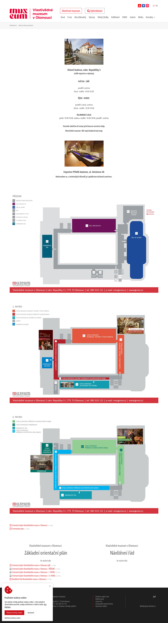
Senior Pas (98, 601)
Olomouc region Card (102, 596)
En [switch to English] (157, 5)
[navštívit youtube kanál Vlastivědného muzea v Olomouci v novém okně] (154, 596)
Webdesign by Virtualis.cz (148, 606)
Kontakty (150, 17)
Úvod (63, 17)
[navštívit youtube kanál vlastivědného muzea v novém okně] (139, 5)
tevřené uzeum (71, 11)
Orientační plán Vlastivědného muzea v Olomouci (30, 525)
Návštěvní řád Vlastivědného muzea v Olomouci (29, 579)
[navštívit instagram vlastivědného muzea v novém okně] (147, 5)
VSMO (124, 17)
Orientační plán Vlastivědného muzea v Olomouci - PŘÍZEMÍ (33, 568)
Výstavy (92, 17)
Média (140, 17)
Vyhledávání (94, 11)
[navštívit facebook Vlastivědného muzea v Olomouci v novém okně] (155, 596)
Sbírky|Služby (103, 17)
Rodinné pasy (99, 599)
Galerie (133, 17)
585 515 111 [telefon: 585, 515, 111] (51, 603)
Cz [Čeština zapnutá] (154, 5)
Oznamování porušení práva (104, 603)
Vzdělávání (115, 17)
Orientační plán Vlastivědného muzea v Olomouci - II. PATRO (33, 575)
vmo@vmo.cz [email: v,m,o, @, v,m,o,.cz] (54, 606)
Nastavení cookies (101, 606)
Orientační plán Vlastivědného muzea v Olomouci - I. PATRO (33, 572)
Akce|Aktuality (80, 17)
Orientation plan (18, 528)
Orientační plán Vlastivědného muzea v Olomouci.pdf (31, 565)
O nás (69, 17)
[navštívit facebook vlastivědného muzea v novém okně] (143, 5)
